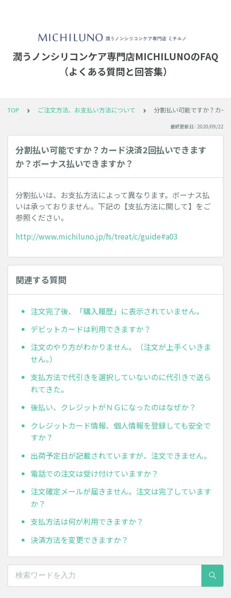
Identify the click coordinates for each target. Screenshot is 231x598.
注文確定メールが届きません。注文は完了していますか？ (121, 497)
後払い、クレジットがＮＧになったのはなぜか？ (113, 407)
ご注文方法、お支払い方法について (86, 109)
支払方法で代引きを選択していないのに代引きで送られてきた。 (121, 383)
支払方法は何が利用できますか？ (87, 521)
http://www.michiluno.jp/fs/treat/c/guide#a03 (97, 236)
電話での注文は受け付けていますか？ (95, 473)
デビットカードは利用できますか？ (91, 329)
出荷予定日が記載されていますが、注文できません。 (121, 455)
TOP (13, 109)
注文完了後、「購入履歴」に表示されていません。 (117, 311)
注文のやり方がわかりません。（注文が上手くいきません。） (121, 353)
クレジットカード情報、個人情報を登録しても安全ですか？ (121, 431)
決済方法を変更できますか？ (79, 539)
